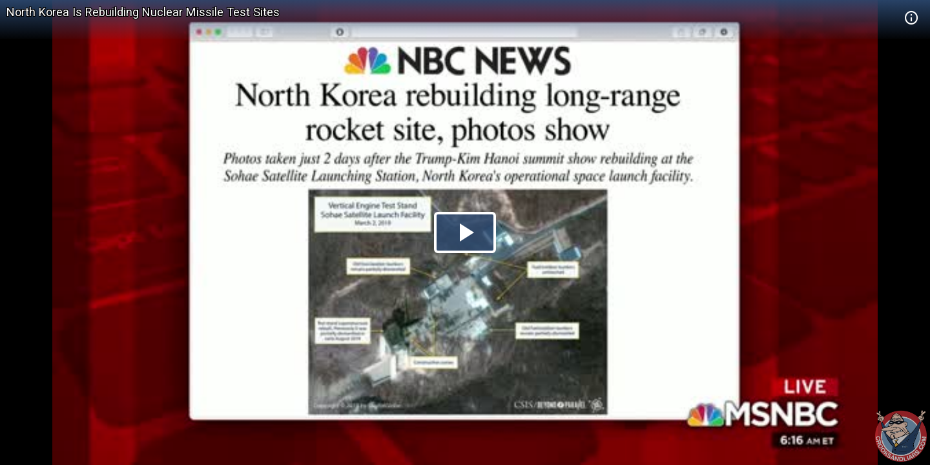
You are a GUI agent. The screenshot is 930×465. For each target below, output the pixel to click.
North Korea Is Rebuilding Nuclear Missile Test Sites (143, 12)
